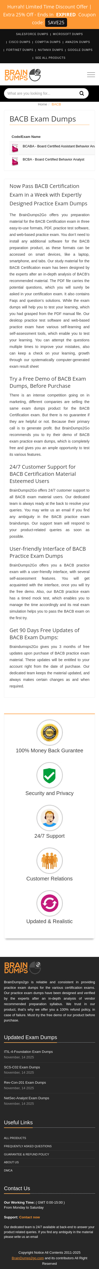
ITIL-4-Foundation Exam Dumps (28, 1052)
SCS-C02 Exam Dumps (22, 1067)
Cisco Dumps (20, 42)
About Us (11, 1162)
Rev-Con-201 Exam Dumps (25, 1082)
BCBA (53, 159)
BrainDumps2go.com (28, 1258)
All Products (15, 1138)
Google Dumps (80, 50)
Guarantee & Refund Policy (26, 1154)
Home (42, 104)
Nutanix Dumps (50, 50)
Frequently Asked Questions (28, 1146)
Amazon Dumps (77, 42)
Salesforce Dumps (32, 34)
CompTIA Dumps (48, 42)
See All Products (50, 57)
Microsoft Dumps (68, 34)
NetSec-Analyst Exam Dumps (26, 1098)
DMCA (8, 1170)
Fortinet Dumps (20, 50)
